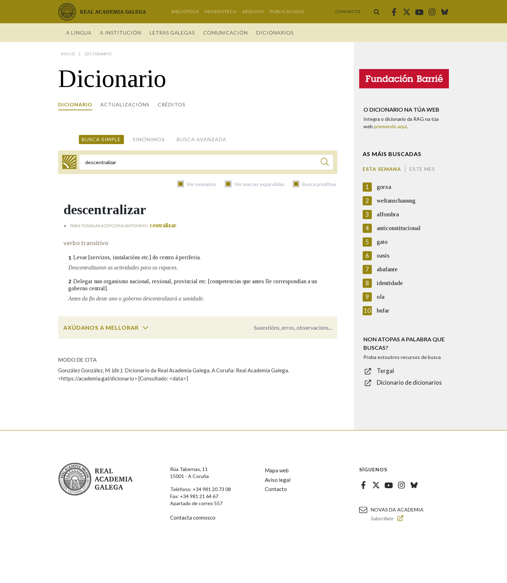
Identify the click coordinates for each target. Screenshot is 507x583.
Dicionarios (275, 33)
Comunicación (225, 33)
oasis (383, 255)
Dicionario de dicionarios (409, 382)
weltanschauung (396, 200)
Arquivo (253, 11)
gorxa (384, 187)
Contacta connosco (192, 517)
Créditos (172, 104)
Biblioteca (185, 11)
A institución (120, 33)
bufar (383, 310)
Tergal (385, 370)
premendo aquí (390, 126)
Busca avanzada (201, 139)
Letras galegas (172, 33)
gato (382, 241)
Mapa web (277, 470)
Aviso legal (277, 480)
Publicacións (287, 11)
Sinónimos (149, 139)
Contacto (348, 11)
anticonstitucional (398, 228)
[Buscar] (325, 163)
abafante (387, 269)
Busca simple (101, 139)
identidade (390, 283)
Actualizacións (125, 104)
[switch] (145, 328)
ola (380, 296)
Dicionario (75, 104)
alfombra (388, 214)
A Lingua (79, 33)
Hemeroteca (221, 11)
